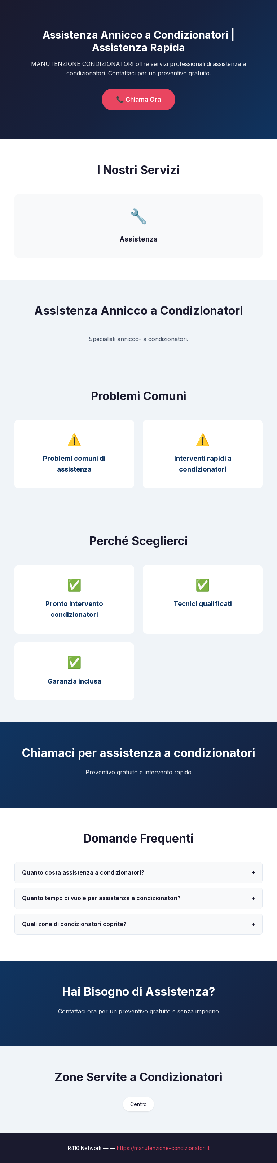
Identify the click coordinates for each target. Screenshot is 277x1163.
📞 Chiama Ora (138, 99)
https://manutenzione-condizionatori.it (163, 1148)
